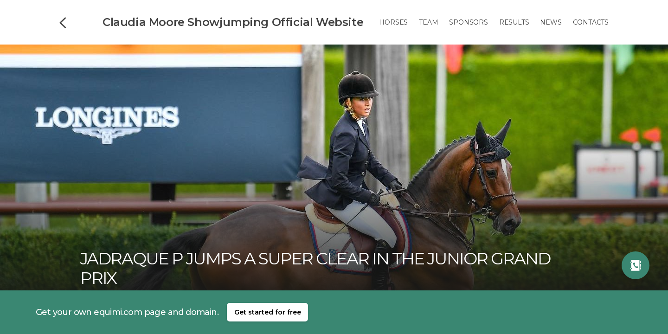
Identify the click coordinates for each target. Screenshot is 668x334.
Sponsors (468, 22)
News (550, 22)
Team (428, 22)
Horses (393, 22)
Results (514, 22)
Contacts (591, 22)
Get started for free (267, 312)
